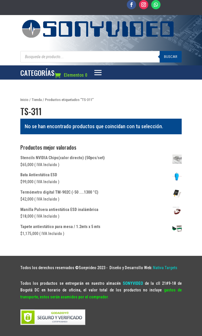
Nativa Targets (165, 267)
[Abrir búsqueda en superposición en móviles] (101, 57)
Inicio (24, 100)
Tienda (37, 100)
